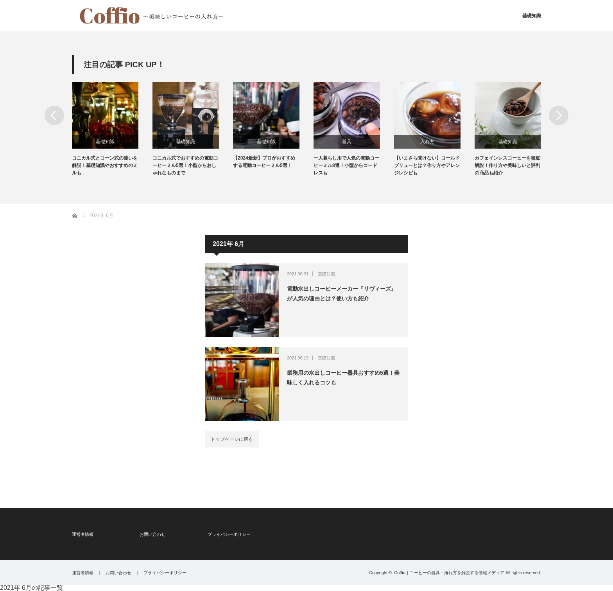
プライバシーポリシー (229, 534)
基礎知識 (531, 15)
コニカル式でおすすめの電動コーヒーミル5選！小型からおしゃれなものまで (185, 165)
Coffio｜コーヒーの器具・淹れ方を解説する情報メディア (449, 572)
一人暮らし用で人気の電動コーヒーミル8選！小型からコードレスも (346, 165)
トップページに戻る (232, 439)
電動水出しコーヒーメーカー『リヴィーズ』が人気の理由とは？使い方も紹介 (341, 294)
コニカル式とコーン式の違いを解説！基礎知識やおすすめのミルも (105, 165)
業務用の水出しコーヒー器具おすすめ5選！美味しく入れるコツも (343, 378)
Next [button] (558, 115)
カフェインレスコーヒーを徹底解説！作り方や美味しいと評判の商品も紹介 (507, 165)
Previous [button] (54, 115)
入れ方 (427, 141)
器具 (346, 141)
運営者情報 (82, 534)
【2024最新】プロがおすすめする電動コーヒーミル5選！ (264, 161)
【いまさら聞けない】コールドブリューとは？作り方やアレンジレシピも (427, 165)
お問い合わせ (152, 534)
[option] (112, 129)
